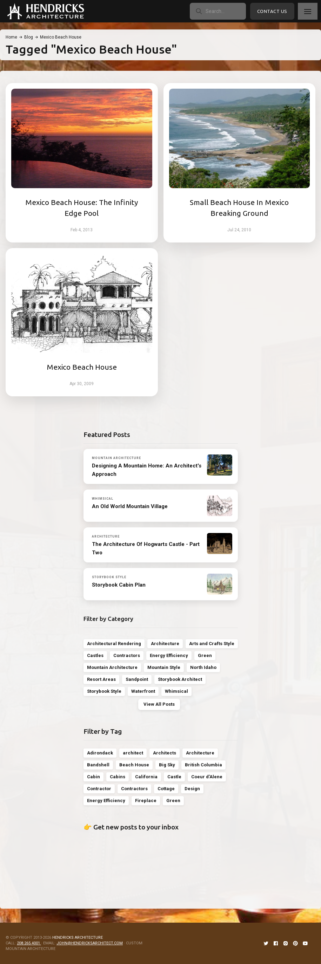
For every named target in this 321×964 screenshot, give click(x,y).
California (146, 776)
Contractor (99, 788)
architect (133, 753)
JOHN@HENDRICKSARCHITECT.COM (89, 943)
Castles (95, 655)
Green (205, 655)
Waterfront (143, 691)
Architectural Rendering (114, 643)
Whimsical (176, 691)
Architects (164, 753)
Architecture (165, 643)
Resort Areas (101, 679)
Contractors (126, 655)
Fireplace (145, 800)
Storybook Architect (180, 679)
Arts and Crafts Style (211, 643)
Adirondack (100, 753)
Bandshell (98, 764)
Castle (174, 776)
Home (11, 37)
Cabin (93, 776)
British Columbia (203, 764)
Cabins (117, 776)
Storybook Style (104, 691)
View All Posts (159, 704)
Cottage (166, 788)
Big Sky (167, 764)
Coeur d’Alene (206, 776)
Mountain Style (163, 667)
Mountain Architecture (112, 667)
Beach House (134, 764)
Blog (28, 37)
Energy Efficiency (169, 655)
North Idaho (203, 667)
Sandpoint (137, 679)
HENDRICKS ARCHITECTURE (77, 937)
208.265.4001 (29, 943)
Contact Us (272, 11)
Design (192, 788)
